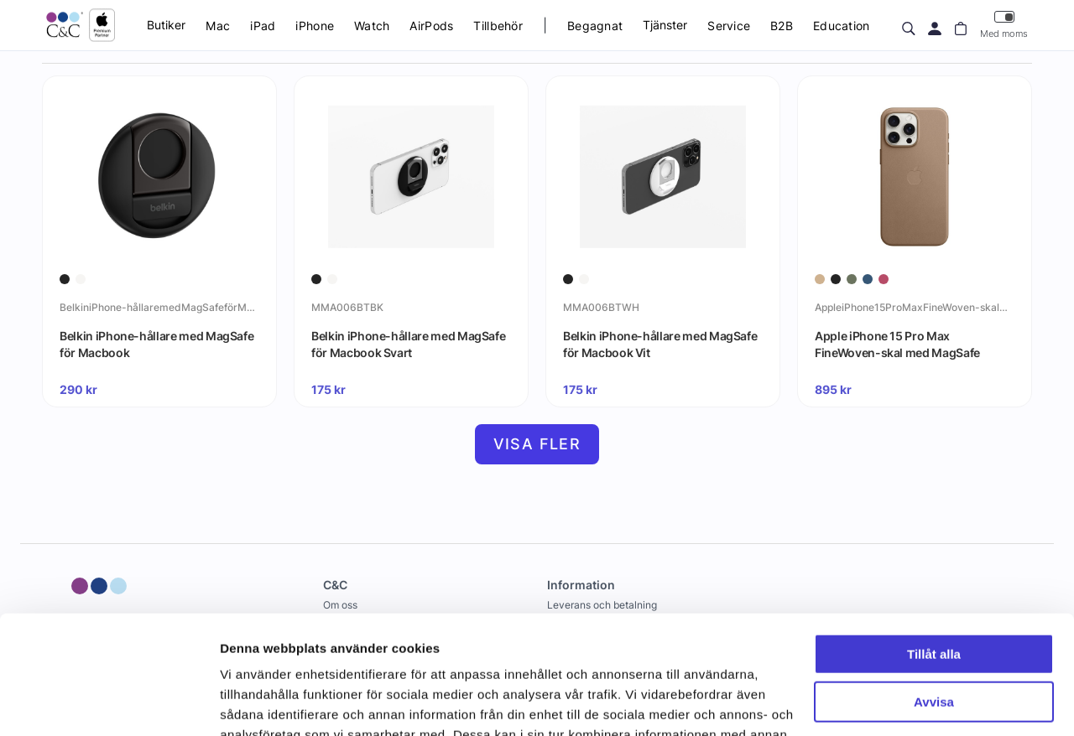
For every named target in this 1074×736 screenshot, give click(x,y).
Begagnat (595, 25)
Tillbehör (498, 25)
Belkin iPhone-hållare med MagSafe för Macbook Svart (408, 344)
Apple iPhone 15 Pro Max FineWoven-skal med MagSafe (897, 344)
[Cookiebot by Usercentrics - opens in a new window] (108, 703)
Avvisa (934, 583)
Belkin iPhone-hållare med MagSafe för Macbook (156, 344)
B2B (781, 25)
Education (841, 25)
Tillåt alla (934, 536)
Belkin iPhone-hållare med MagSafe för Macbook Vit (660, 344)
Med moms (1004, 24)
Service (728, 25)
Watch (371, 25)
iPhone (314, 25)
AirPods (431, 25)
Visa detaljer (257, 703)
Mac (218, 25)
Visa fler (537, 444)
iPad (262, 25)
